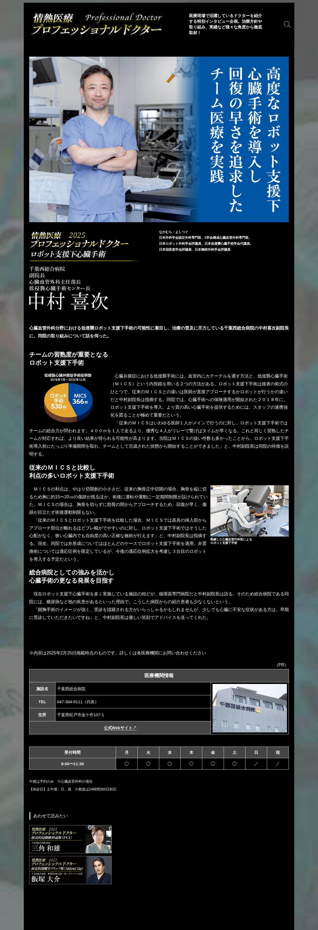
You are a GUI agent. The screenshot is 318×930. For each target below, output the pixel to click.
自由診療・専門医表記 (152, 905)
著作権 (96, 905)
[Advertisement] (159, 883)
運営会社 (119, 921)
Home (32, 905)
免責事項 (76, 905)
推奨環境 (117, 905)
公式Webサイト (120, 728)
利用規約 (53, 905)
